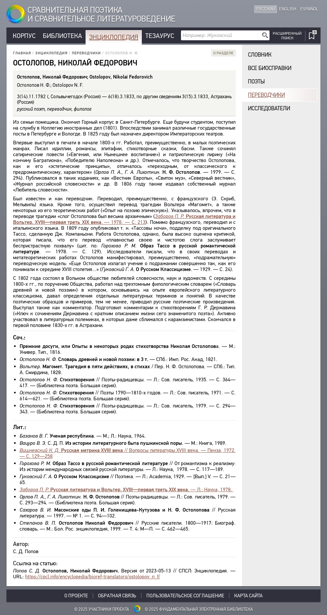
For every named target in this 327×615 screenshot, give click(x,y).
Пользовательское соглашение (185, 596)
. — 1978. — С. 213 (124, 219)
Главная (22, 53)
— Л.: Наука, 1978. (126, 489)
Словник (259, 54)
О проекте (76, 596)
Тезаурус (159, 36)
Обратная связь (117, 596)
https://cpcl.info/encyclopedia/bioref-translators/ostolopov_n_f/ (92, 576)
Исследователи (269, 108)
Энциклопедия (113, 37)
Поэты (256, 81)
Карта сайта (248, 596)
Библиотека (62, 36)
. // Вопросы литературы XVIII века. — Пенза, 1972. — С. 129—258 (128, 453)
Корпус (24, 36)
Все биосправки (269, 68)
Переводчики (86, 53)
